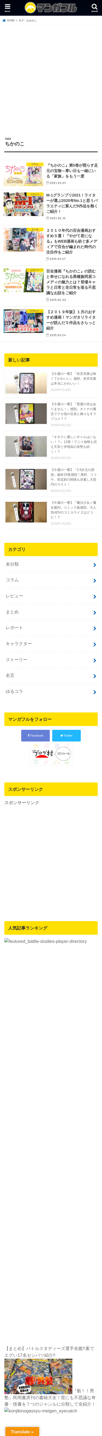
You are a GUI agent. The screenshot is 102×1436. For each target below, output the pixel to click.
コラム (12, 579)
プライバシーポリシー (25, 1216)
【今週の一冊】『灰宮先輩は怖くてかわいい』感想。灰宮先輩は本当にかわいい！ (73, 378)
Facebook (35, 735)
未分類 (12, 564)
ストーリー (16, 659)
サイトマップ (84, 1216)
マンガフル (48, 1232)
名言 (10, 675)
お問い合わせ (57, 1216)
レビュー (14, 595)
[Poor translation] (30, 1280)
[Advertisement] (51, 79)
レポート (14, 627)
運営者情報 (51, 1222)
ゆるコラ (14, 691)
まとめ (12, 611)
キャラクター (19, 643)
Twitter (66, 735)
